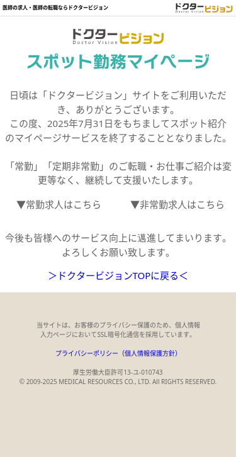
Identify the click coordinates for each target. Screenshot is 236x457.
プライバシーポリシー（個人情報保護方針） (118, 353)
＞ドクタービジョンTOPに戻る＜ (118, 275)
